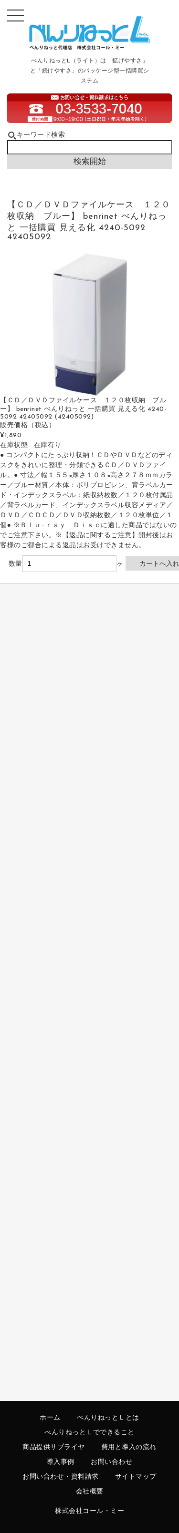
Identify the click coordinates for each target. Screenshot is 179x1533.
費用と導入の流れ (129, 1447)
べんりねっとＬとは (108, 1417)
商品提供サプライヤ (53, 1447)
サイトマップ (136, 1477)
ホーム (50, 1417)
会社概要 (90, 1491)
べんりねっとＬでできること (89, 1432)
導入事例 (60, 1462)
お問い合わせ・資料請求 (60, 1477)
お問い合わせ (111, 1462)
